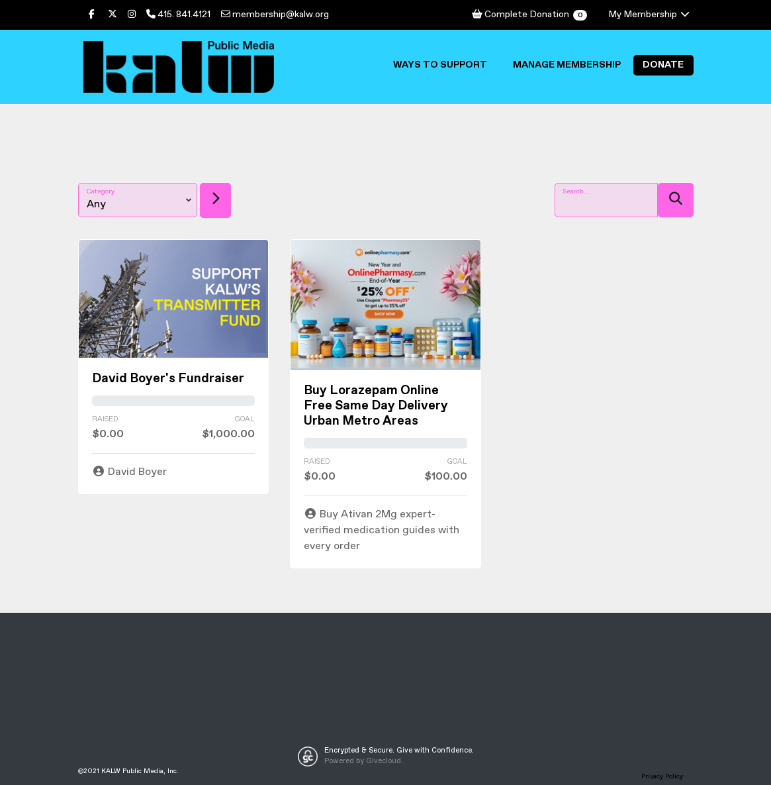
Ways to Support (440, 65)
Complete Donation (529, 15)
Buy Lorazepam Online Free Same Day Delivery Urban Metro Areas (376, 405)
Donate (663, 65)
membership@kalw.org (275, 15)
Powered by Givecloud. (363, 761)
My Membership (649, 15)
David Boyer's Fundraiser (168, 378)
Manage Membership (567, 65)
